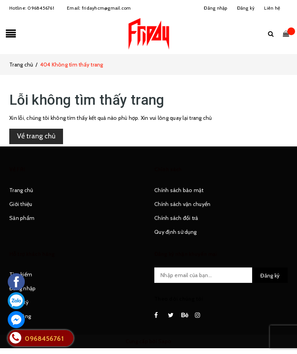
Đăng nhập (22, 288)
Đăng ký (19, 302)
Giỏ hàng (20, 316)
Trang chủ (21, 190)
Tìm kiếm (20, 274)
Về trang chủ (36, 136)
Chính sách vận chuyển (182, 204)
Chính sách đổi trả (176, 217)
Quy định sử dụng (175, 231)
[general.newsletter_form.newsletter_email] (221, 275)
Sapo (164, 341)
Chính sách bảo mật (179, 190)
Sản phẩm (21, 217)
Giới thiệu (20, 204)
